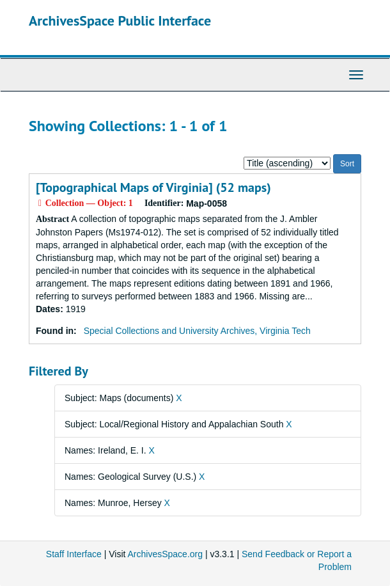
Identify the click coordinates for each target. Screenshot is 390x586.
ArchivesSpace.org (165, 554)
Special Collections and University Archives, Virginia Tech (197, 331)
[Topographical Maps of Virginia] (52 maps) (153, 187)
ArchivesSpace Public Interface (120, 20)
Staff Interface (74, 554)
